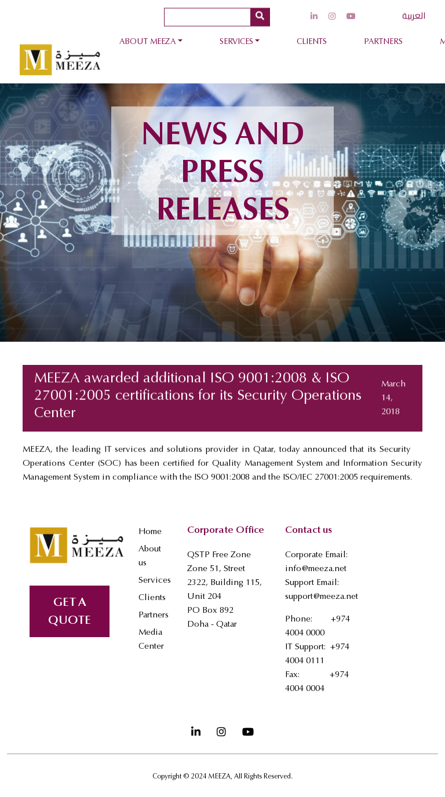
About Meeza (147, 42)
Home (150, 532)
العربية (413, 13)
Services (236, 42)
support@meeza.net (321, 597)
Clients (312, 42)
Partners (383, 42)
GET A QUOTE (69, 612)
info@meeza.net (315, 569)
